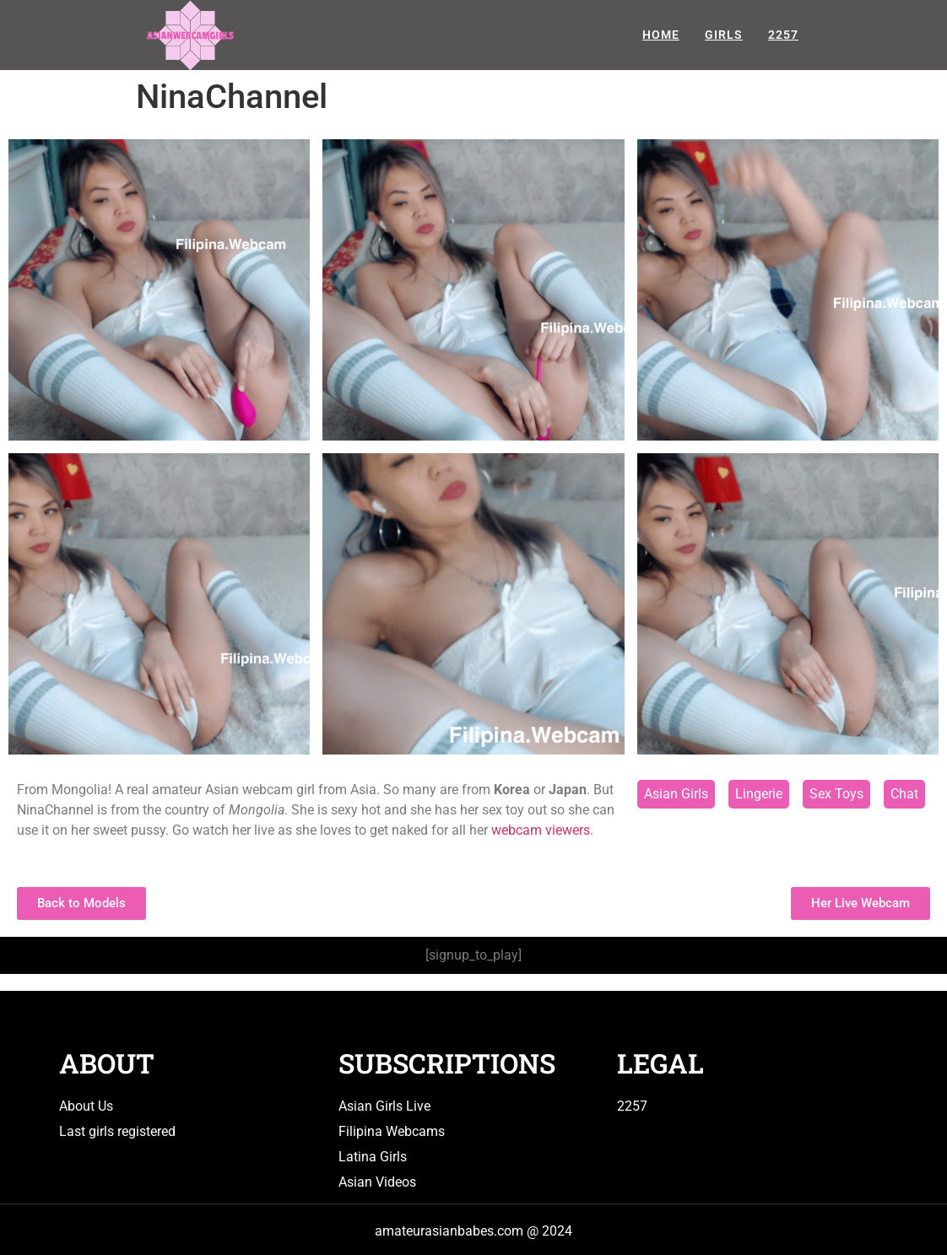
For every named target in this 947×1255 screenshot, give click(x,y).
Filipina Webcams (391, 1131)
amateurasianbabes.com (449, 1231)
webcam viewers (540, 830)
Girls (724, 34)
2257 (783, 34)
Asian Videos (377, 1182)
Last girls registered (117, 1131)
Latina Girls (372, 1157)
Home (660, 34)
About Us (86, 1106)
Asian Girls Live (384, 1106)
